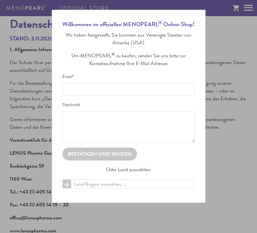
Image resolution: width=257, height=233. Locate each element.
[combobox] (128, 183)
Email (68, 76)
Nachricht (71, 105)
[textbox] (129, 184)
